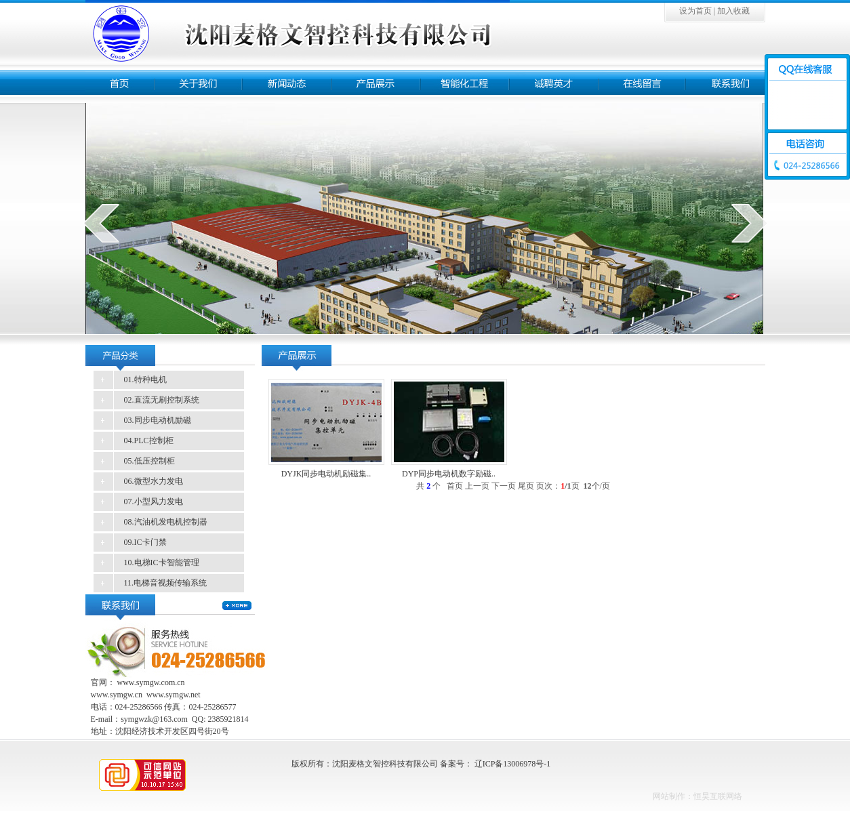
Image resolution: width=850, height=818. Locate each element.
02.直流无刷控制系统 (161, 400)
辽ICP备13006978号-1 (512, 764)
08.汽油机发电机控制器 (165, 522)
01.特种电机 (145, 379)
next (749, 223)
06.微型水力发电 (153, 481)
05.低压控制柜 (149, 461)
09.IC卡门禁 (145, 542)
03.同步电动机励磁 (157, 420)
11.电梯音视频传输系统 (165, 583)
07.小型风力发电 (153, 501)
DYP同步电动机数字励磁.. (448, 473)
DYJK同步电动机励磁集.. (326, 473)
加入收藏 (733, 11)
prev (101, 223)
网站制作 (669, 796)
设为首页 (695, 11)
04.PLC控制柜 (149, 440)
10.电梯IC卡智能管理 (161, 562)
